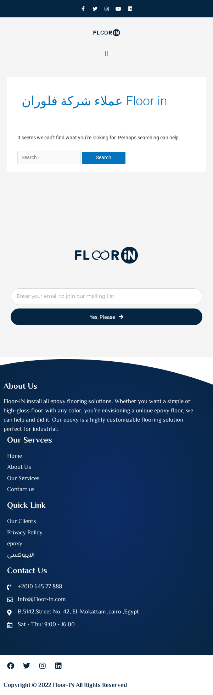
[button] (106, 53)
